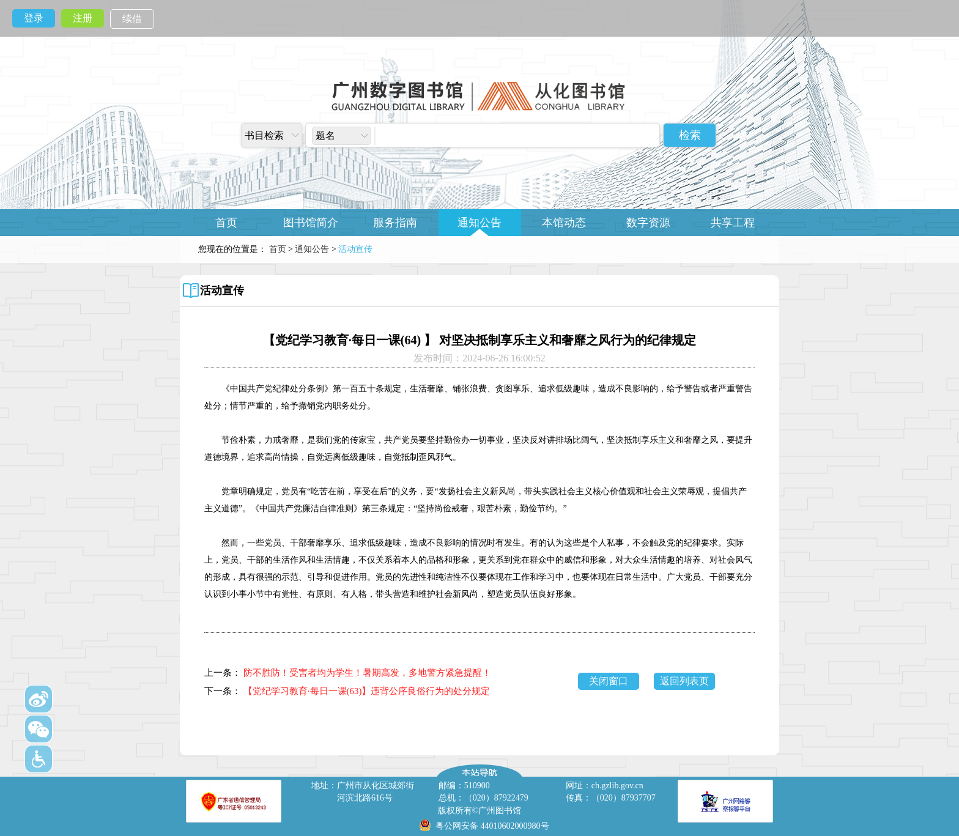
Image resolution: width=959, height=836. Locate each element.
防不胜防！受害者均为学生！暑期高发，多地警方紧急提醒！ (367, 673)
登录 (33, 18)
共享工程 (733, 222)
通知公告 (479, 222)
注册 (82, 18)
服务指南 (395, 222)
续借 (132, 18)
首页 (226, 222)
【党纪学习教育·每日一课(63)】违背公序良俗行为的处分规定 (367, 691)
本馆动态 (564, 222)
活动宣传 (222, 290)
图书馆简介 (310, 222)
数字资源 (648, 222)
